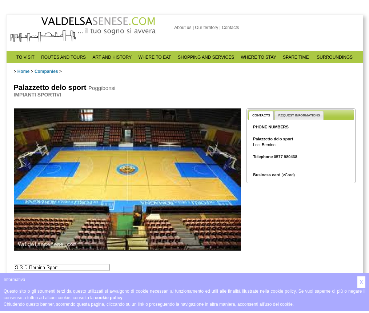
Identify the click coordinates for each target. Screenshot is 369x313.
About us (182, 27)
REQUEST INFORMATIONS (299, 115)
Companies (46, 71)
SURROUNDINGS (335, 57)
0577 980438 (285, 157)
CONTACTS (261, 115)
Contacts (230, 27)
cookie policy (109, 297)
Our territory (206, 27)
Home (23, 71)
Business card (266, 175)
